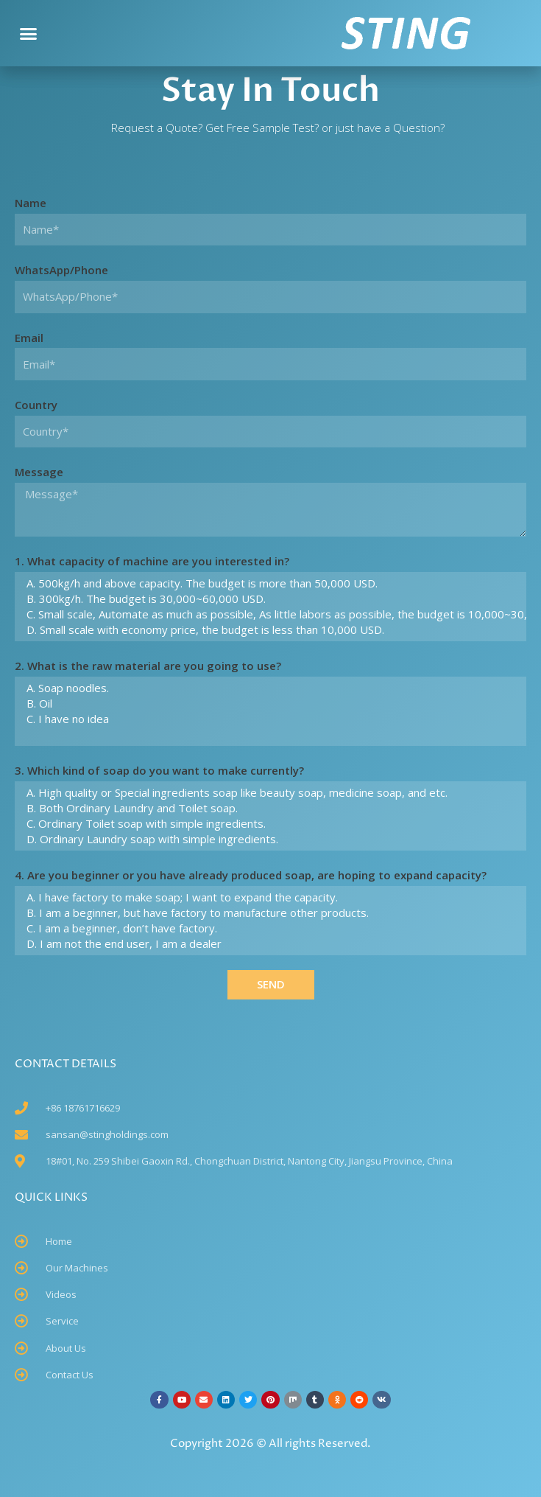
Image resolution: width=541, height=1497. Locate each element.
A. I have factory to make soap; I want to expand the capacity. (268, 897)
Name (30, 202)
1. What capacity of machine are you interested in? (152, 561)
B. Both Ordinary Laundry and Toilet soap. (268, 808)
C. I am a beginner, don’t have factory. (268, 928)
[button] (29, 33)
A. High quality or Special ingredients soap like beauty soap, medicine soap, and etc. (268, 792)
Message (39, 471)
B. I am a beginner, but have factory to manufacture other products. (268, 913)
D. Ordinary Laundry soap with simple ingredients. (268, 839)
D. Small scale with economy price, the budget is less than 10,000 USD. (268, 630)
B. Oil (268, 703)
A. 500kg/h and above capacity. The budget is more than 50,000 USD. (268, 583)
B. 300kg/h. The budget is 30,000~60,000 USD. (268, 599)
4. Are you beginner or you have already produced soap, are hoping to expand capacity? (251, 875)
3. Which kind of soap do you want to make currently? (159, 770)
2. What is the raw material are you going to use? (148, 665)
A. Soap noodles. (268, 688)
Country (36, 404)
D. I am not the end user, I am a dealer (268, 944)
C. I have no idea (268, 719)
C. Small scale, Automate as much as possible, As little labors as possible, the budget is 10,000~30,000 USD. (268, 614)
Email (29, 337)
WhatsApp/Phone (61, 269)
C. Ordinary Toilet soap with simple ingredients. (268, 823)
